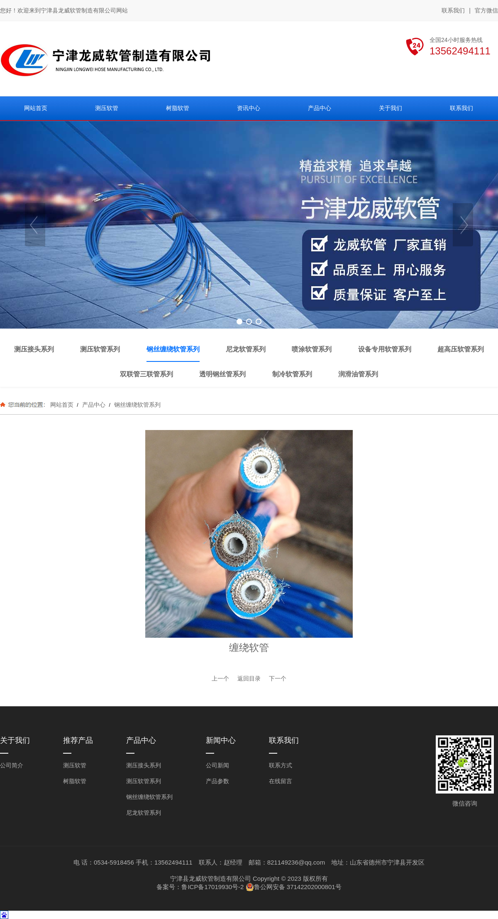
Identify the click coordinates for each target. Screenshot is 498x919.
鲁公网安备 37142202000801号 (294, 887)
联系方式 (280, 765)
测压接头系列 (143, 765)
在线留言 (280, 781)
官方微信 (486, 11)
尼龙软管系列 (143, 812)
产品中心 (94, 404)
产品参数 (217, 781)
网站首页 (61, 404)
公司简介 (11, 765)
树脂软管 (74, 781)
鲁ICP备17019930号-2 (212, 886)
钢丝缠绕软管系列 (136, 404)
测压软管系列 (143, 781)
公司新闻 (217, 765)
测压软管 (74, 765)
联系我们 (453, 10)
